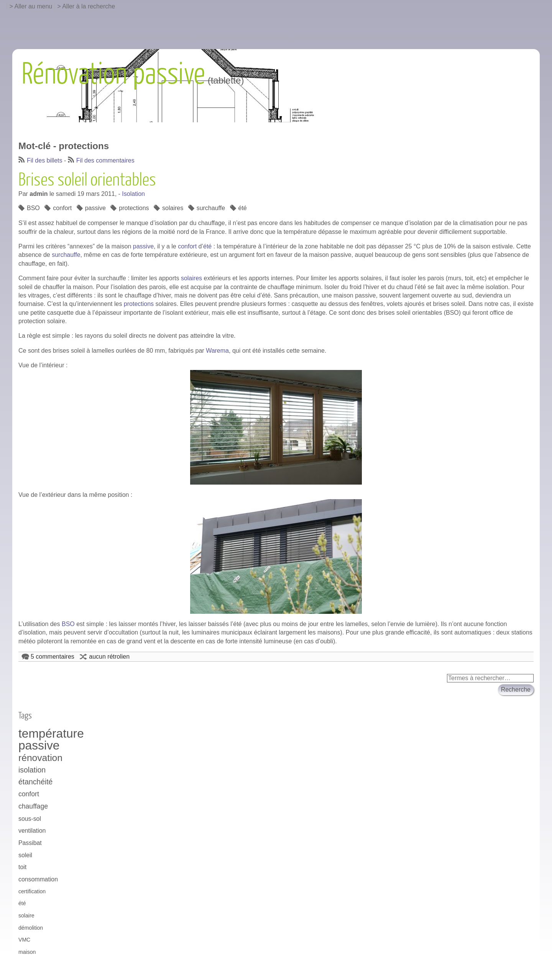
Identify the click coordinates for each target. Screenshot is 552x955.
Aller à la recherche (88, 6)
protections (134, 208)
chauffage (33, 806)
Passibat (30, 843)
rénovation (40, 758)
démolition (30, 928)
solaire (26, 915)
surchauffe (211, 208)
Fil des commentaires (105, 160)
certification (32, 891)
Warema (217, 350)
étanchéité (35, 781)
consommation (38, 879)
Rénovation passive (113, 74)
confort (62, 208)
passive (95, 208)
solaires (172, 208)
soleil (25, 855)
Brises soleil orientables (87, 180)
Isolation (133, 194)
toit (22, 867)
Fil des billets (44, 160)
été (242, 208)
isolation (32, 770)
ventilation (32, 830)
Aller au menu (34, 6)
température (51, 734)
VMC (24, 940)
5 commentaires (52, 656)
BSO (33, 208)
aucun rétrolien (109, 656)
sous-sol (29, 818)
